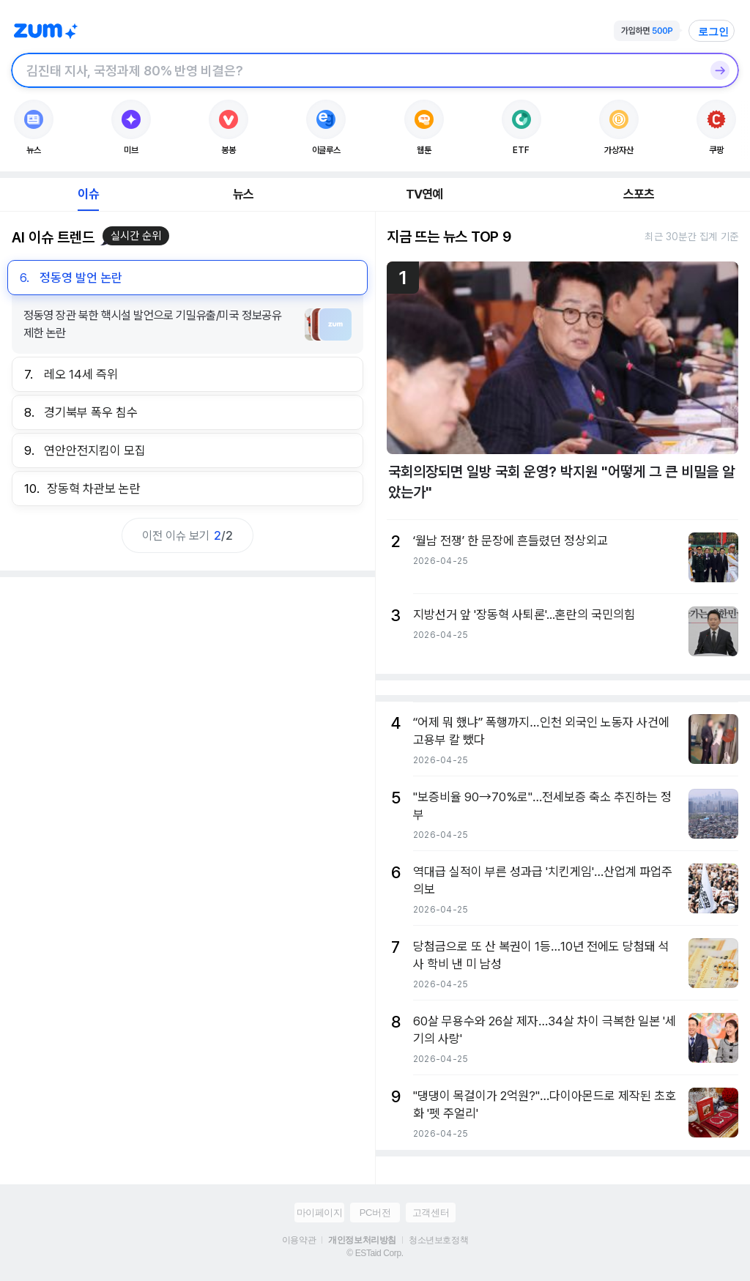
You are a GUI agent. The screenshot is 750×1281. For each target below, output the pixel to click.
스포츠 (639, 194)
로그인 (713, 31)
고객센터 (430, 1212)
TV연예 (424, 194)
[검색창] (356, 70)
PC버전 (375, 1212)
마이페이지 (320, 1212)
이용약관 (299, 1240)
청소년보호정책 (438, 1240)
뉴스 (243, 194)
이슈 (88, 194)
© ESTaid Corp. (374, 1253)
